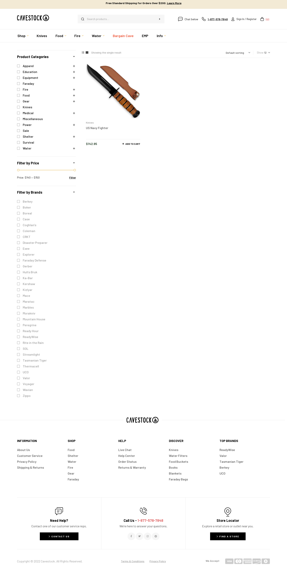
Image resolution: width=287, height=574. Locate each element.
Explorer (29, 254)
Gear (26, 101)
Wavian (28, 390)
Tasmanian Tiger (35, 360)
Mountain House (34, 319)
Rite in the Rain (33, 342)
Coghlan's (29, 225)
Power (27, 125)
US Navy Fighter (97, 128)
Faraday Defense (34, 260)
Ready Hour (31, 331)
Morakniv (29, 313)
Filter (72, 177)
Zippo (27, 395)
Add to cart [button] (132, 143)
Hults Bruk (30, 272)
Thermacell (31, 366)
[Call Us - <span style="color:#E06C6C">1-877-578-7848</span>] (143, 511)
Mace (26, 295)
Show (260, 52)
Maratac (29, 301)
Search (159, 19)
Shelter (28, 136)
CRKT (26, 237)
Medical (28, 113)
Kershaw (29, 284)
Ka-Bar (28, 278)
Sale (26, 130)
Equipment (30, 77)
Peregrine (29, 325)
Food (26, 95)
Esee (26, 248)
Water (27, 148)
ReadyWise (30, 337)
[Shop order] (238, 53)
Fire (25, 89)
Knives (90, 122)
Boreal (27, 213)
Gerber (27, 266)
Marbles (28, 307)
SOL (25, 348)
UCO (26, 372)
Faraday (28, 83)
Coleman (29, 231)
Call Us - (143, 520)
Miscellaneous (33, 119)
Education (30, 72)
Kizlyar (27, 290)
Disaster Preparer (35, 242)
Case (26, 219)
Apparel (28, 66)
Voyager (28, 384)
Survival (28, 142)
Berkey (28, 201)
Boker (27, 207)
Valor (26, 378)
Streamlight (31, 354)
